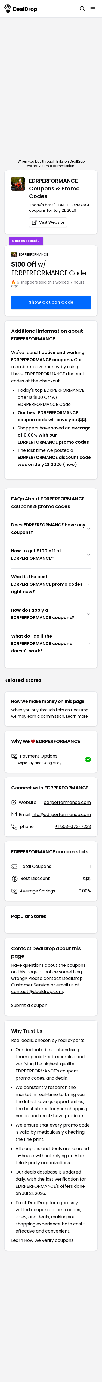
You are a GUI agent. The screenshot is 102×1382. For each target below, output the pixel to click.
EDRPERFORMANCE (33, 254)
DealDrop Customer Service (47, 981)
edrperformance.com (67, 802)
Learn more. (77, 716)
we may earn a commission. (51, 165)
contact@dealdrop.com (37, 991)
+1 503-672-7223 (73, 826)
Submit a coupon (29, 1005)
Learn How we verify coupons (42, 1240)
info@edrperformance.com (61, 814)
